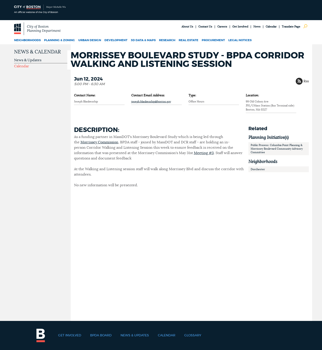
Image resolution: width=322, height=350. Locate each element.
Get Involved (240, 26)
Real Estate (188, 40)
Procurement (213, 40)
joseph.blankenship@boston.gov (151, 101)
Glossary (192, 335)
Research (167, 40)
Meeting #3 (204, 153)
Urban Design (89, 40)
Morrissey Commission (99, 142)
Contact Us (205, 26)
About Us (187, 26)
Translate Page (291, 26)
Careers (222, 26)
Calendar (271, 26)
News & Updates (27, 60)
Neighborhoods (27, 40)
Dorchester (258, 169)
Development (115, 40)
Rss (306, 81)
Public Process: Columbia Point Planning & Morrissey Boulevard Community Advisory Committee (277, 149)
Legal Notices (240, 40)
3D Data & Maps (143, 40)
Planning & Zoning (59, 40)
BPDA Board (101, 335)
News (257, 26)
